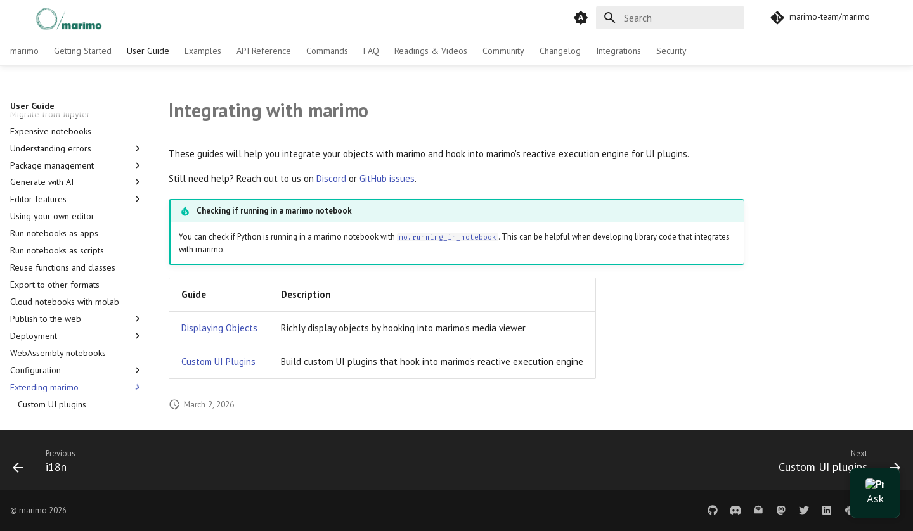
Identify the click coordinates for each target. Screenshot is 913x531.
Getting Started (83, 50)
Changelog (560, 50)
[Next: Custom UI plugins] (834, 464)
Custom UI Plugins (218, 361)
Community (503, 50)
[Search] (670, 17)
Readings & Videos (430, 50)
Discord (331, 178)
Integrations (618, 50)
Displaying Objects (219, 328)
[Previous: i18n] (49, 464)
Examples (203, 50)
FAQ (371, 50)
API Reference (263, 50)
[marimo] (55, 17)
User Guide (148, 50)
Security (671, 50)
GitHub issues (387, 178)
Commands (327, 50)
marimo (24, 50)
